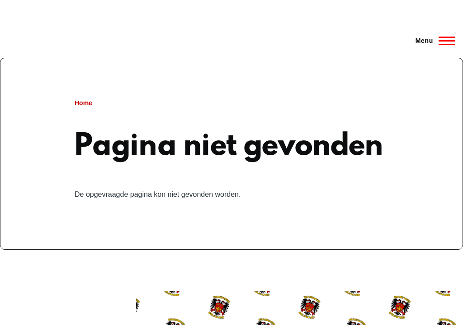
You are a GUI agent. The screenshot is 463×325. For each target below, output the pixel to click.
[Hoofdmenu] (432, 40)
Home (83, 103)
